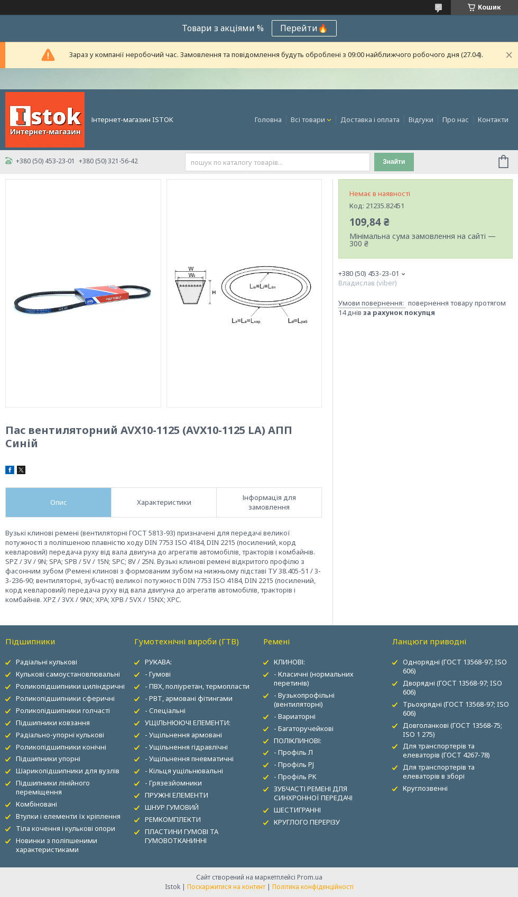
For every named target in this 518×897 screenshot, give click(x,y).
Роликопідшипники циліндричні (70, 686)
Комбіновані (36, 804)
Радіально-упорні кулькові (60, 734)
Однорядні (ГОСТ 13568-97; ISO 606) (455, 666)
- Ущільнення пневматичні (189, 758)
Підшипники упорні (48, 758)
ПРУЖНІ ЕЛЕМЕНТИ (176, 795)
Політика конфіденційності (313, 886)
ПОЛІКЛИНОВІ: (297, 740)
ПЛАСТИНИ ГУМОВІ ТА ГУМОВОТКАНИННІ (181, 836)
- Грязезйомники (173, 783)
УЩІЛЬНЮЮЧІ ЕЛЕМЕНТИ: (187, 722)
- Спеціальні (165, 710)
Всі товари (308, 119)
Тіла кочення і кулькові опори (65, 828)
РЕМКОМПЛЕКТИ (173, 819)
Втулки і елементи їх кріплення (68, 816)
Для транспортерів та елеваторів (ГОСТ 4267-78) (446, 750)
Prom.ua (309, 877)
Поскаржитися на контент (226, 886)
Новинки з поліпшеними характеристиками (56, 845)
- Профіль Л (293, 752)
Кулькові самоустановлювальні (68, 674)
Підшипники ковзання (53, 722)
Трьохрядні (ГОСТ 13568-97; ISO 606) (456, 708)
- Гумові (158, 674)
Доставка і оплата (370, 119)
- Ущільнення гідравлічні (186, 747)
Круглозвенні (425, 788)
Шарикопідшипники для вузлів (67, 770)
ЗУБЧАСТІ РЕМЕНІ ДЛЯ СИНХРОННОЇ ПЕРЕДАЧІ (313, 793)
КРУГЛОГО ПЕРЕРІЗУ (307, 822)
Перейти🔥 (304, 28)
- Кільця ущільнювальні (184, 770)
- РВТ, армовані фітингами (189, 698)
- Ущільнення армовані (183, 734)
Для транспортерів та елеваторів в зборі (439, 771)
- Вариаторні (295, 716)
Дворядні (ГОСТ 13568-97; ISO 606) (452, 687)
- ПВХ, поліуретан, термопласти (197, 686)
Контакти (493, 119)
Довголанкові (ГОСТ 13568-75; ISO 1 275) (452, 729)
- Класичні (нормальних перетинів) (314, 678)
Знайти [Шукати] (394, 161)
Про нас (455, 119)
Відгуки (421, 119)
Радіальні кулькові (46, 662)
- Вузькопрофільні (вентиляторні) (304, 699)
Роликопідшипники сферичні (65, 698)
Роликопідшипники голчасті (63, 710)
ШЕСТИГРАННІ (297, 810)
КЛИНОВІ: (289, 662)
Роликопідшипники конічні (61, 747)
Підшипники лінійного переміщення (53, 787)
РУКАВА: (158, 662)
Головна (268, 119)
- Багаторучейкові (304, 728)
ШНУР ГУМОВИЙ (172, 807)
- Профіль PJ (294, 764)
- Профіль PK (295, 776)
